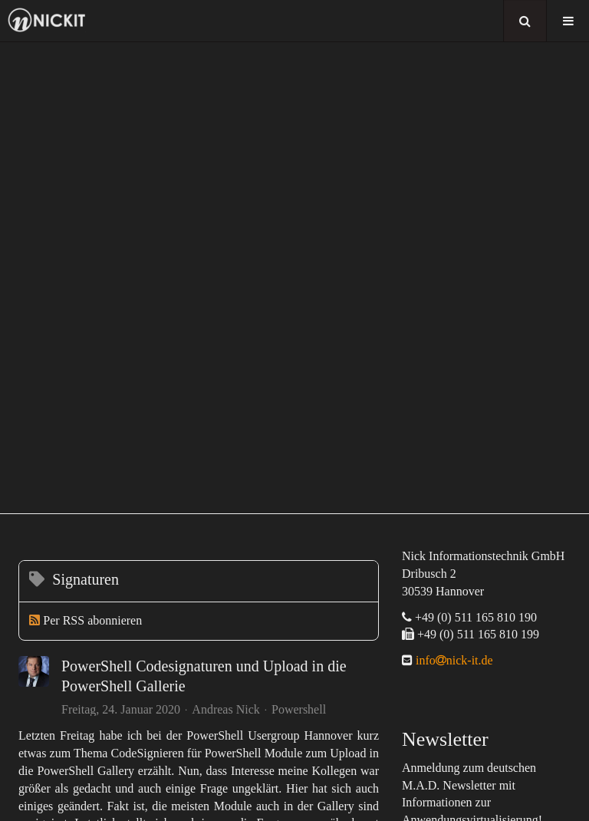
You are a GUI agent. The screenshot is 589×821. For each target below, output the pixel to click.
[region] (294, 277)
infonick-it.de (453, 660)
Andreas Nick (225, 709)
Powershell (298, 710)
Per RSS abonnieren (92, 620)
